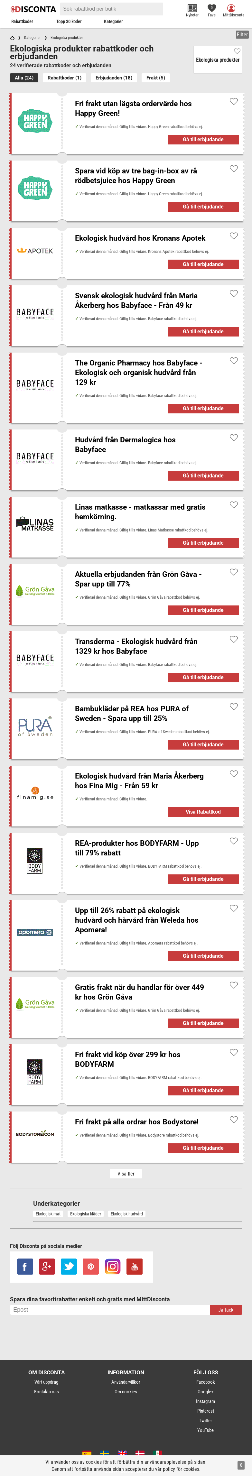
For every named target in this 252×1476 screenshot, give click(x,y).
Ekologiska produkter (217, 60)
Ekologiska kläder (85, 1213)
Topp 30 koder (68, 21)
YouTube (205, 1430)
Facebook (205, 1382)
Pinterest (205, 1411)
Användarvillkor (125, 1382)
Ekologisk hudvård (127, 1213)
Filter (242, 35)
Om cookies (126, 1392)
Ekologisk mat (48, 1213)
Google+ (205, 1392)
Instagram (205, 1401)
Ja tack (225, 1310)
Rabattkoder (22, 21)
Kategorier (113, 21)
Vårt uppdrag (46, 1382)
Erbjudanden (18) (114, 78)
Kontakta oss (46, 1392)
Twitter (205, 1421)
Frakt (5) (155, 78)
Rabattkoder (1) (64, 78)
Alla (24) (24, 78)
